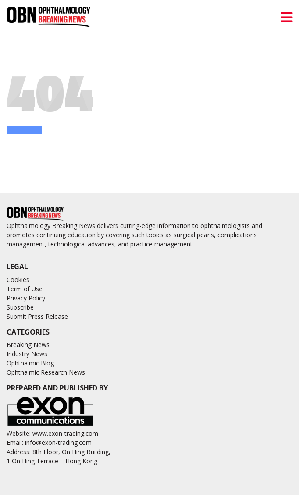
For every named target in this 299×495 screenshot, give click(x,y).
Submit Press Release (37, 316)
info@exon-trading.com (58, 442)
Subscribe (20, 307)
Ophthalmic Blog (30, 363)
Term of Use (25, 289)
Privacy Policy (26, 298)
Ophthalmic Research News (46, 372)
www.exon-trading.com (65, 433)
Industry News (27, 354)
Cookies (18, 279)
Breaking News (28, 344)
